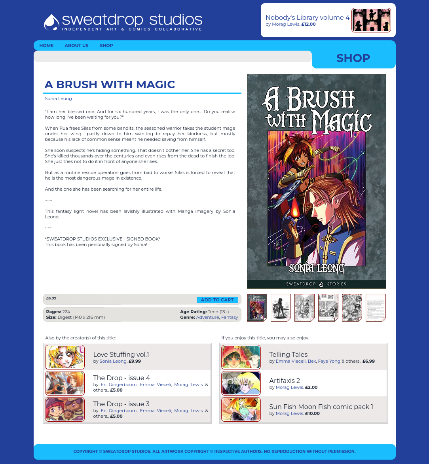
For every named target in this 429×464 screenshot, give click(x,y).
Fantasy (229, 317)
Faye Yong (329, 361)
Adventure (207, 317)
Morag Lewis (285, 24)
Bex (312, 361)
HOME (46, 45)
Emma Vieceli (155, 384)
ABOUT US (76, 45)
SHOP (106, 45)
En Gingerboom (119, 384)
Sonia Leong (58, 98)
